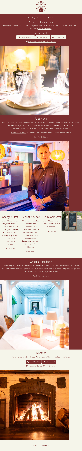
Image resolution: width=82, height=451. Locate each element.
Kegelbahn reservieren (41, 276)
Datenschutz (36, 445)
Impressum (46, 445)
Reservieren (10, 248)
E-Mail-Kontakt (58, 37)
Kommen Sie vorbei (18, 132)
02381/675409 (43, 37)
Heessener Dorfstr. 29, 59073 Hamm (41, 41)
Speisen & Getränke (25, 37)
